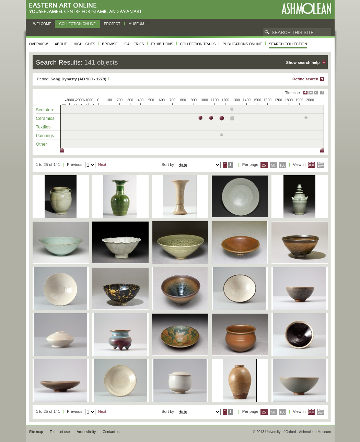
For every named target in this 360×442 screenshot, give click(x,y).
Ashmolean (306, 8)
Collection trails (198, 44)
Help (322, 92)
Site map (36, 432)
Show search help (303, 62)
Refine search (305, 79)
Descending (230, 165)
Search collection (288, 44)
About (61, 44)
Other (41, 144)
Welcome (42, 24)
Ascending (225, 165)
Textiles (43, 126)
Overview (38, 44)
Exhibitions (162, 44)
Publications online (242, 44)
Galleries (134, 44)
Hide (316, 92)
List (320, 165)
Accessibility (86, 432)
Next (102, 164)
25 (264, 165)
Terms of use (60, 432)
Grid (311, 165)
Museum (136, 24)
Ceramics (45, 118)
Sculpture (45, 109)
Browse (110, 44)
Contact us (111, 432)
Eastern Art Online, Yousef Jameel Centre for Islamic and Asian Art (87, 8)
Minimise (311, 92)
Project (112, 24)
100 (282, 165)
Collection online (77, 24)
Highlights (84, 44)
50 (273, 165)
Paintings (45, 135)
